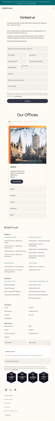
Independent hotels (35, 237)
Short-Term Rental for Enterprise (38, 295)
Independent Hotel (34, 288)
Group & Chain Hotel (35, 285)
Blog (30, 326)
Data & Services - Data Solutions (14, 266)
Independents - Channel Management (36, 245)
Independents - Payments (36, 252)
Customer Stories (9, 333)
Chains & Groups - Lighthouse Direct (15, 251)
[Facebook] (6, 390)
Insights (31, 330)
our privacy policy (18, 96)
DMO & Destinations (35, 298)
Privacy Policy (7, 403)
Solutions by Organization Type (38, 281)
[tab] (9, 121)
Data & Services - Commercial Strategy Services (13, 271)
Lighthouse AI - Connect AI (36, 266)
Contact (6, 315)
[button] (27, 148)
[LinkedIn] (11, 390)
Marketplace (8, 318)
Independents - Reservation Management (37, 257)
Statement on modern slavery (11, 410)
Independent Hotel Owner (12, 295)
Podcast (6, 337)
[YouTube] (15, 390)
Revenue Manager (9, 285)
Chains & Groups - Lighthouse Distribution (13, 255)
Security (31, 315)
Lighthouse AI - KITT (34, 270)
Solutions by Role (10, 281)
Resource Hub (8, 326)
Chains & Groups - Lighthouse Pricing (13, 241)
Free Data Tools (33, 333)
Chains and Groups (10, 237)
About (6, 307)
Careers (31, 307)
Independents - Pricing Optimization (39, 241)
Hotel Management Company (37, 291)
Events (6, 330)
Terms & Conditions (8, 399)
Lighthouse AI (33, 263)
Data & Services (9, 263)
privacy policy (15, 369)
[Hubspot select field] (27, 48)
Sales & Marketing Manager (12, 291)
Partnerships (8, 311)
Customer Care (33, 311)
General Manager (9, 288)
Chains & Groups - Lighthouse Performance (13, 247)
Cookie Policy (7, 407)
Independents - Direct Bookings (38, 249)
